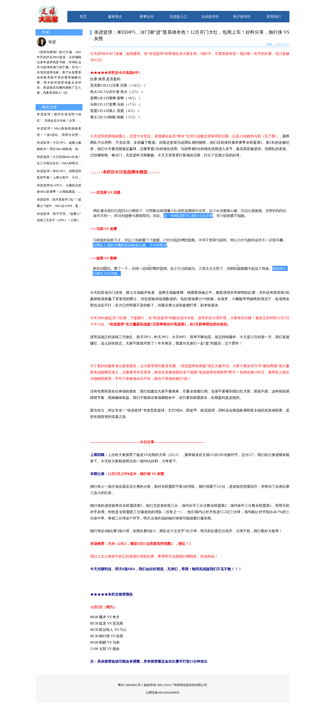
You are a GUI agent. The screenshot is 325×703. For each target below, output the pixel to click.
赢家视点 (115, 17)
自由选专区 (210, 17)
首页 (83, 17)
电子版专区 (242, 17)
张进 (52, 42)
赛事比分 (147, 17)
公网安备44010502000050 (162, 692)
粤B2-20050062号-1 (130, 685)
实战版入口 (178, 17)
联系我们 (274, 17)
